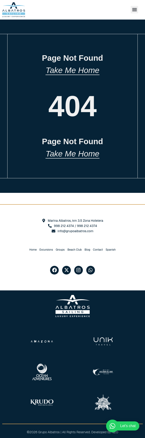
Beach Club (74, 250)
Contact (98, 250)
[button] (134, 9)
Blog (87, 250)
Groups (60, 250)
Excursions (46, 250)
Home (33, 250)
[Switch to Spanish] (110, 249)
